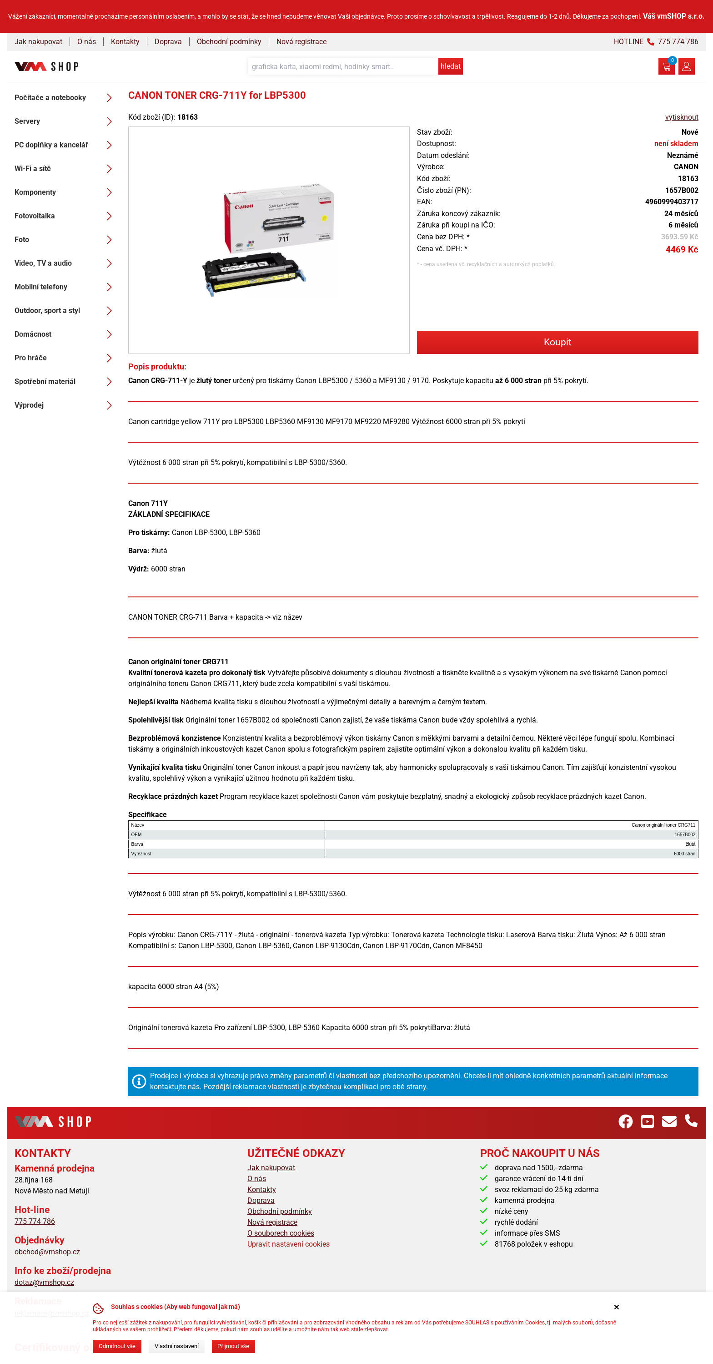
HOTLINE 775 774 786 (656, 41)
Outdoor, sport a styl (66, 311)
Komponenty (66, 192)
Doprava (168, 41)
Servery (66, 121)
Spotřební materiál (66, 382)
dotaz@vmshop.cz (44, 1282)
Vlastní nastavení (177, 1346)
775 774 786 (35, 1221)
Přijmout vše (233, 1346)
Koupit (558, 342)
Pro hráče (66, 358)
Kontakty (125, 41)
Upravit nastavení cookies (288, 1244)
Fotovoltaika (66, 216)
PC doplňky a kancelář (66, 145)
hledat (451, 66)
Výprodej (66, 405)
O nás (86, 41)
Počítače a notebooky (66, 98)
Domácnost (66, 334)
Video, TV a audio (66, 263)
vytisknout (681, 117)
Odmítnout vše (117, 1346)
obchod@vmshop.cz (47, 1252)
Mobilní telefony (66, 287)
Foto (66, 240)
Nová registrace (301, 41)
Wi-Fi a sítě (66, 169)
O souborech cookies (280, 1233)
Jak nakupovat (38, 41)
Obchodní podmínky (229, 41)
